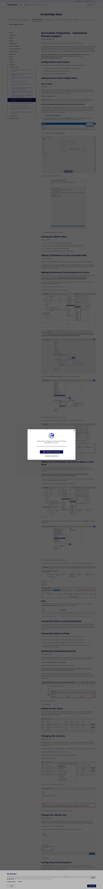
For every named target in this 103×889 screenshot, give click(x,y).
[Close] (74, 430)
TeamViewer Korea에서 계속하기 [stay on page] (51, 456)
